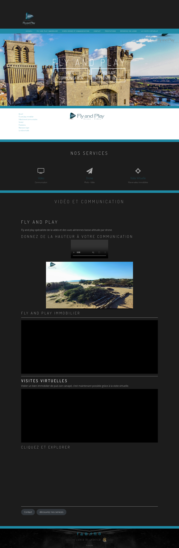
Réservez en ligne (128, 31)
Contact (97, 31)
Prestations (110, 31)
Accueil (29, 31)
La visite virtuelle (149, 31)
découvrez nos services (51, 512)
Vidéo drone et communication (75, 31)
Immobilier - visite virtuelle (108, 75)
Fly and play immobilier (47, 31)
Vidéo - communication (71, 75)
